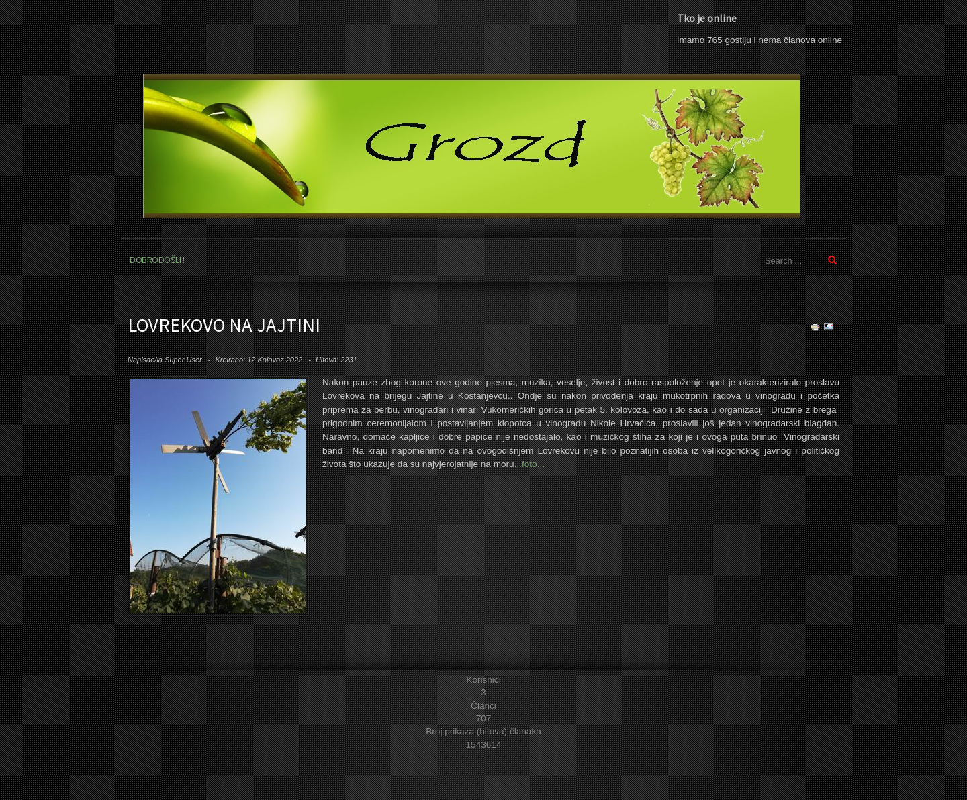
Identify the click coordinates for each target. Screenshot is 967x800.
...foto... (529, 464)
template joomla (961, 749)
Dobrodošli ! (157, 260)
